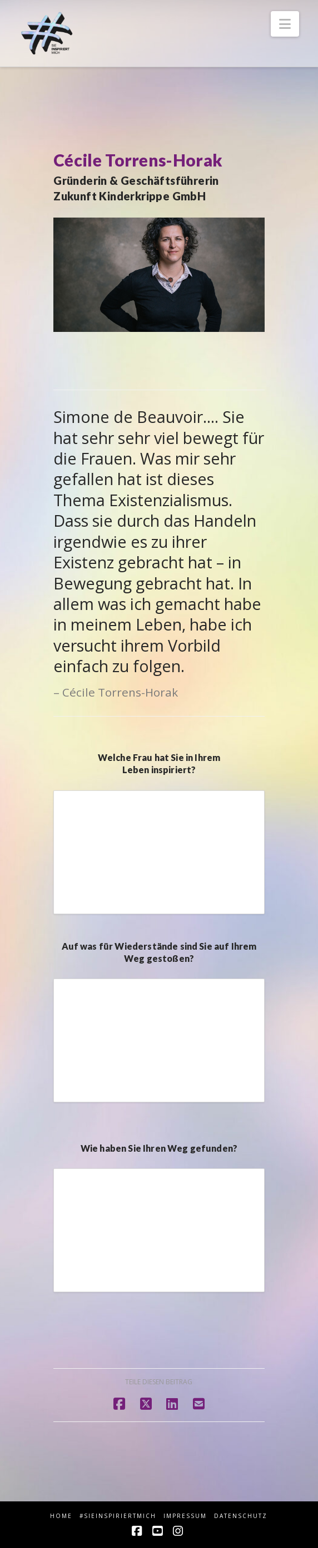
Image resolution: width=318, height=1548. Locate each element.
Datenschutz (240, 1516)
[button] (285, 24)
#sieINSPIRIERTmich (118, 1516)
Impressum (185, 1516)
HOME (61, 1516)
